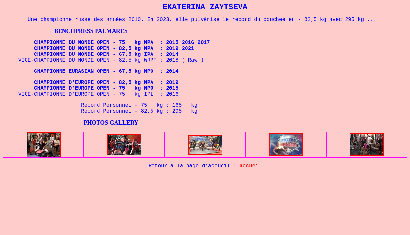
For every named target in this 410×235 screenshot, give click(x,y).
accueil (250, 166)
